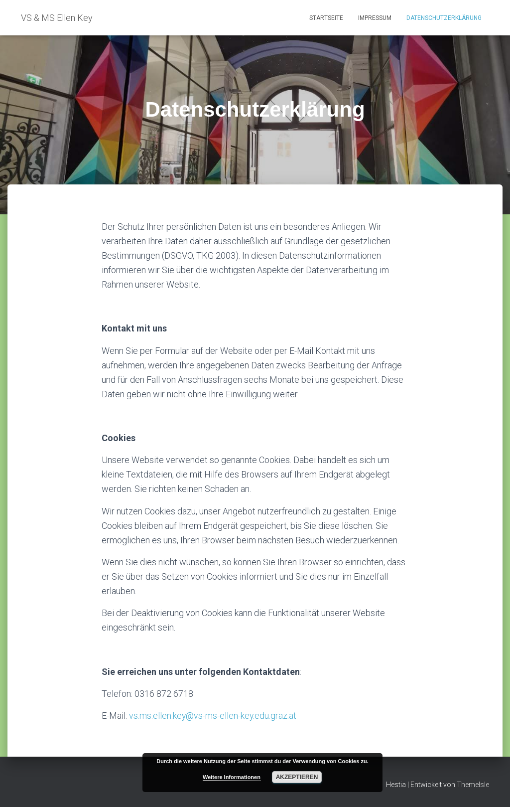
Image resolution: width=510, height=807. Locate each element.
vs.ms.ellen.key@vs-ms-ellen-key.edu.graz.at (213, 715)
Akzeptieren (297, 777)
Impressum (374, 17)
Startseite (326, 17)
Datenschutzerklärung (444, 17)
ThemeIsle (473, 785)
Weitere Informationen (231, 777)
